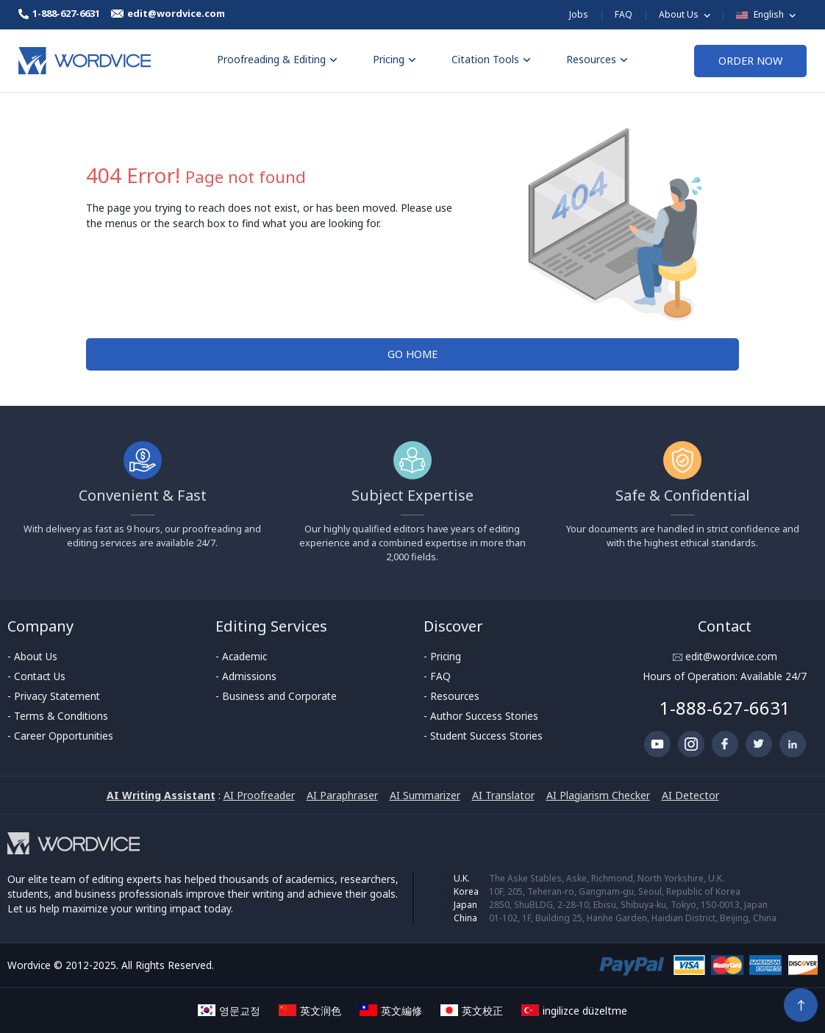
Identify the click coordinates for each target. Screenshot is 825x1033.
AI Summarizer (425, 795)
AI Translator (503, 795)
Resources (597, 59)
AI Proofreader (259, 795)
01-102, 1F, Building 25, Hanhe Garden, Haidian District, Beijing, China (632, 918)
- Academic (241, 656)
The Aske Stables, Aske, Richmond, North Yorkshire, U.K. (606, 878)
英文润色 (310, 1011)
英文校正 (471, 1011)
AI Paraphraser (342, 795)
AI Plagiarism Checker (598, 795)
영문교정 (229, 1011)
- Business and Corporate (276, 696)
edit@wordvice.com (729, 656)
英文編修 (391, 1011)
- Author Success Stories (481, 716)
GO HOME (413, 354)
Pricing (394, 59)
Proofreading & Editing (277, 59)
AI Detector (690, 795)
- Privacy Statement (53, 696)
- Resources (451, 696)
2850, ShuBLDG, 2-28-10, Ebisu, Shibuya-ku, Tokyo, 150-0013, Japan (628, 904)
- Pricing (442, 656)
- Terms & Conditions (57, 716)
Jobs (578, 14)
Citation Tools (491, 59)
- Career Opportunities (60, 736)
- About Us (32, 656)
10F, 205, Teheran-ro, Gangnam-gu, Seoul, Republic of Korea (614, 891)
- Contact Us (36, 676)
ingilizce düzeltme (574, 1011)
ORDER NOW (750, 61)
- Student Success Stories (483, 736)
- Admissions (245, 676)
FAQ (623, 14)
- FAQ (437, 676)
